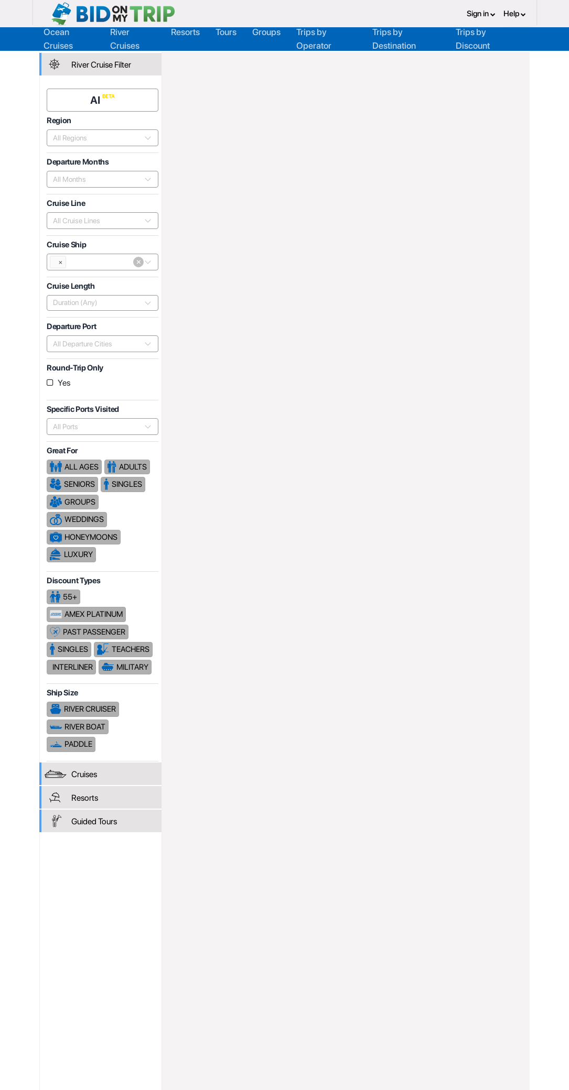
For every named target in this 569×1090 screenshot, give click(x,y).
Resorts (185, 31)
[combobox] (98, 135)
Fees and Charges (175, 1015)
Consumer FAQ (74, 1003)
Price (412, 331)
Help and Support (78, 1015)
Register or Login (77, 992)
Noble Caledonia (358, 61)
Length (511, 331)
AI (97, 98)
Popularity (374, 331)
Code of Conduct (366, 1026)
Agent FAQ (163, 1003)
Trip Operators (235, 61)
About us (256, 992)
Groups (266, 31)
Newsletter (68, 1028)
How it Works (263, 1003)
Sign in (481, 13)
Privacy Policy (360, 992)
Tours (226, 31)
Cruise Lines (294, 61)
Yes (65, 381)
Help (514, 13)
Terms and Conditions (373, 1003)
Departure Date (460, 331)
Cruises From (492, 148)
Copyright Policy (364, 1015)
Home (188, 61)
